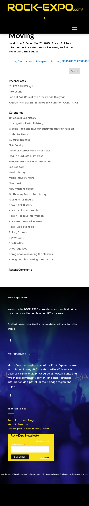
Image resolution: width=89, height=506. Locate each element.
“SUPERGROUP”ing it (21, 86)
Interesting (16, 91)
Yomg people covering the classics (31, 254)
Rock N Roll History (20, 205)
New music (15, 183)
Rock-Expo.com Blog (21, 420)
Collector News (18, 134)
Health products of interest (26, 156)
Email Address (18, 444)
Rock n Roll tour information (26, 216)
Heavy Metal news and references (30, 161)
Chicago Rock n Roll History (26, 123)
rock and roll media (21, 199)
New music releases (21, 189)
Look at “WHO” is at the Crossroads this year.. (37, 97)
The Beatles (31, 51)
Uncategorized (18, 248)
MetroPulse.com (18, 424)
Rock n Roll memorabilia (24, 210)
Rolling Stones (18, 232)
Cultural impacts (19, 140)
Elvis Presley (16, 145)
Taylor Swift (16, 237)
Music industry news (21, 178)
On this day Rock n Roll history (27, 194)
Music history (17, 172)
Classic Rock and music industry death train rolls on (41, 129)
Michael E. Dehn (22, 43)
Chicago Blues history (22, 118)
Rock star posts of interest (41, 47)
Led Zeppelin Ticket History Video (28, 428)
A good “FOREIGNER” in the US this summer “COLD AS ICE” (44, 102)
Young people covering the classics (31, 259)
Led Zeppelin (17, 167)
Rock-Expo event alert (23, 227)
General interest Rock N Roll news (29, 150)
